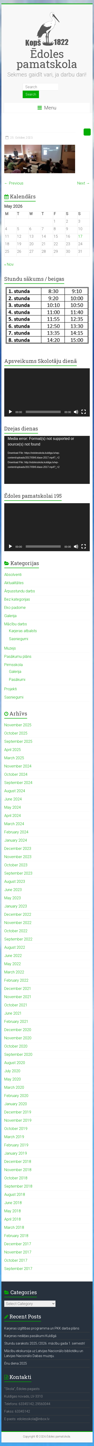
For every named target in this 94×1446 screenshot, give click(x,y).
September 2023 (18, 873)
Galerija (10, 616)
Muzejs (10, 648)
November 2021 (17, 997)
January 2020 (15, 1104)
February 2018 (16, 1235)
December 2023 (17, 848)
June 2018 (13, 1203)
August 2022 (14, 947)
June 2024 (13, 799)
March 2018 (14, 1227)
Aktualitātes (14, 583)
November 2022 (17, 922)
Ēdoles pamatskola (47, 59)
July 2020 (12, 1071)
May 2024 (12, 807)
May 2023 (12, 898)
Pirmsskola (13, 665)
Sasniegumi (18, 639)
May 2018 (12, 1211)
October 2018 (15, 1178)
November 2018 (17, 1170)
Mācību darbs (15, 624)
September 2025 (18, 741)
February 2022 (16, 980)
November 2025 (17, 725)
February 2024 (16, 832)
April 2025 (12, 749)
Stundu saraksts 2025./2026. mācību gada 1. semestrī (44, 1343)
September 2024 (18, 782)
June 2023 (13, 890)
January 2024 (15, 840)
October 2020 (15, 1046)
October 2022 (15, 931)
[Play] (10, 412)
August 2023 (14, 881)
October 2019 (15, 1128)
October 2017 (15, 1260)
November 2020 (17, 1038)
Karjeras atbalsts (23, 631)
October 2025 (15, 733)
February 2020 (16, 1095)
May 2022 (12, 964)
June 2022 (13, 955)
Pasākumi (17, 679)
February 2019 (16, 1145)
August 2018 (14, 1194)
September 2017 (18, 1268)
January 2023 (15, 906)
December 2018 (17, 1161)
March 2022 (14, 972)
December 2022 (17, 914)
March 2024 (14, 824)
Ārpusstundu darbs (19, 591)
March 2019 (14, 1137)
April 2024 (12, 815)
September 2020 (18, 1054)
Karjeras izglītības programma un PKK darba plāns (41, 1328)
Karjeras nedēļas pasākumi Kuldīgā (30, 1336)
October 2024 (15, 774)
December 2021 (17, 988)
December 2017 (17, 1244)
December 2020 (17, 1030)
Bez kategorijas (17, 599)
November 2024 (17, 766)
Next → (83, 183)
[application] (47, 392)
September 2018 (18, 1186)
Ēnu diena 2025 (15, 1363)
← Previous (13, 183)
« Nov (9, 264)
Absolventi (12, 574)
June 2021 (13, 1013)
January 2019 (15, 1153)
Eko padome (15, 607)
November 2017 (17, 1252)
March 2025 (14, 758)
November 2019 (17, 1120)
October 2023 (15, 865)
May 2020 (12, 1079)
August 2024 (14, 791)
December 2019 (17, 1112)
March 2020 (14, 1087)
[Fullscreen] (83, 412)
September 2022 (18, 939)
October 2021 (15, 1005)
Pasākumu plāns (17, 656)
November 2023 (17, 857)
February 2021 (16, 1021)
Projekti (10, 689)
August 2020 (14, 1062)
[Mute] (76, 412)
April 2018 (12, 1219)
